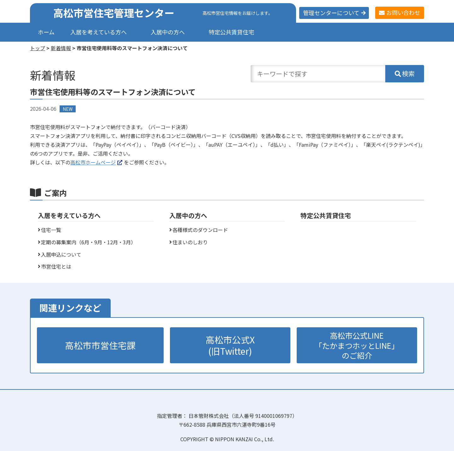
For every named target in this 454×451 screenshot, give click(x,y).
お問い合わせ (403, 12)
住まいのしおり (190, 242)
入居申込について (61, 254)
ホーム (46, 32)
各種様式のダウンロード (200, 230)
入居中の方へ (168, 32)
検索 (408, 73)
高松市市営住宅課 (100, 345)
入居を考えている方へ (98, 32)
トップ (37, 48)
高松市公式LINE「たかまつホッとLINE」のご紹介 (357, 345)
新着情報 (61, 48)
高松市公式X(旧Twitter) (230, 345)
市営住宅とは (56, 266)
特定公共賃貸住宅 (231, 32)
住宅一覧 (51, 230)
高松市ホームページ (93, 162)
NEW (68, 109)
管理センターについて (331, 13)
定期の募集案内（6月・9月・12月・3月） (88, 242)
